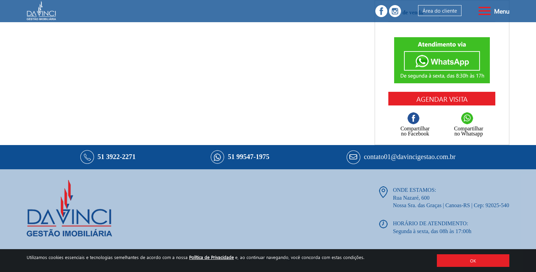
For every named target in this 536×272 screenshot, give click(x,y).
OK (473, 260)
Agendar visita (442, 98)
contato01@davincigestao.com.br (409, 156)
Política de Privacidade (211, 257)
